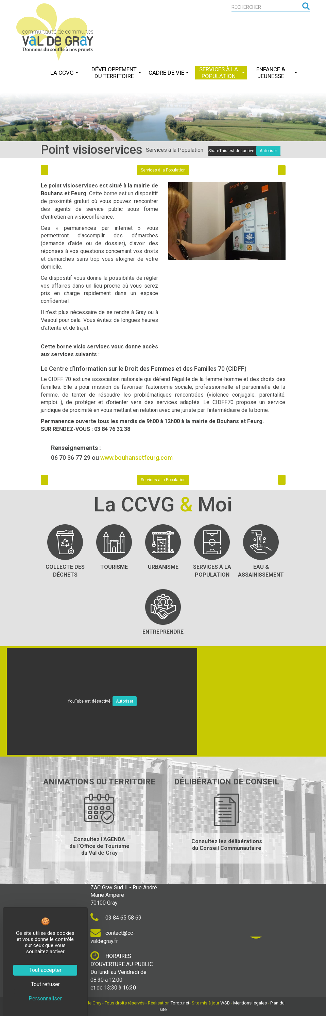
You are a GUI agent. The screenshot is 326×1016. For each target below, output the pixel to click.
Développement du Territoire (116, 72)
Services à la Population (222, 72)
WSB (225, 1002)
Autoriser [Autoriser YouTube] (124, 701)
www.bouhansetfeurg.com (136, 457)
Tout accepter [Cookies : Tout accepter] (45, 970)
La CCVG (64, 72)
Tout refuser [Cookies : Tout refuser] (45, 984)
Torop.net (180, 1002)
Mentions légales (250, 1002)
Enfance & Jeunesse (276, 72)
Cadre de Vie (169, 72)
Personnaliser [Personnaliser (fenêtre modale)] (45, 998)
